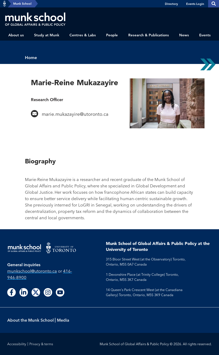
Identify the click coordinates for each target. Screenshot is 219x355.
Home (31, 57)
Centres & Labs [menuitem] (82, 35)
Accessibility (16, 344)
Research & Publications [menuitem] (148, 35)
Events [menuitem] (205, 35)
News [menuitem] (184, 35)
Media (63, 320)
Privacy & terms (41, 344)
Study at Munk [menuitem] (46, 35)
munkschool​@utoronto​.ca (32, 271)
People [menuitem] (112, 35)
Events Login (195, 4)
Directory (171, 4)
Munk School (22, 4)
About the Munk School (30, 320)
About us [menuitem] (16, 35)
